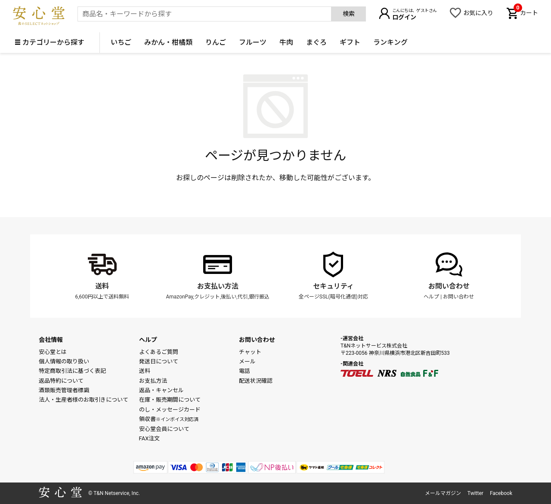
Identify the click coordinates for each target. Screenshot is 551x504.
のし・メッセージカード (170, 409)
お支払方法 (153, 381)
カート (526, 12)
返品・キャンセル (161, 390)
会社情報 (51, 339)
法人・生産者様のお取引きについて (83, 399)
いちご (121, 42)
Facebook (501, 493)
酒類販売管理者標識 (64, 390)
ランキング (390, 42)
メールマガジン (443, 493)
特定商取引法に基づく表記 (72, 371)
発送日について (158, 361)
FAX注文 (149, 438)
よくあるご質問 (158, 352)
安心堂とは (53, 352)
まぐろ (316, 42)
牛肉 (286, 42)
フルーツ (252, 42)
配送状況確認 (255, 381)
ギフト (350, 42)
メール (247, 361)
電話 (244, 371)
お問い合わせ (449, 286)
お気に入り (478, 12)
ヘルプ (431, 297)
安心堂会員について (164, 429)
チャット (250, 352)
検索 (349, 13)
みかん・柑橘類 (168, 42)
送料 (102, 286)
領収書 (168, 419)
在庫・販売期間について (170, 399)
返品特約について (61, 381)
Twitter (475, 493)
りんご (215, 42)
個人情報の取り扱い (64, 361)
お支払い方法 (217, 286)
